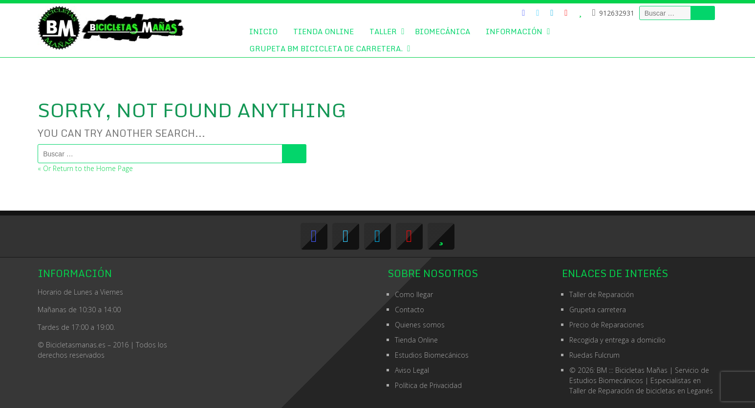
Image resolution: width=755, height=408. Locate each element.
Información (514, 31)
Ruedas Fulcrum (594, 355)
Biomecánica (442, 31)
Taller (383, 31)
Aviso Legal (412, 370)
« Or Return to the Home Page (85, 168)
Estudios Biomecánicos (432, 355)
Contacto (409, 309)
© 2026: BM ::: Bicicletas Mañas (639, 370)
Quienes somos (420, 324)
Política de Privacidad (428, 385)
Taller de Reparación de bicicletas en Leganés (641, 390)
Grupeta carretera (597, 309)
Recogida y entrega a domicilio (617, 339)
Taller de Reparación (601, 294)
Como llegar (414, 294)
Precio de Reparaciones (606, 324)
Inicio (263, 31)
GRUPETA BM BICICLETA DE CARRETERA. (326, 48)
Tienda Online (323, 31)
